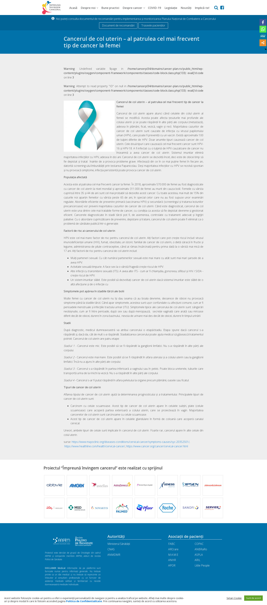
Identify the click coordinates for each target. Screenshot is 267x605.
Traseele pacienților (153, 25)
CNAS (111, 549)
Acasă (73, 8)
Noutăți (186, 8)
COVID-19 (154, 8)
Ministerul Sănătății (118, 544)
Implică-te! (202, 8)
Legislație (170, 8)
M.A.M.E (173, 555)
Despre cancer (132, 8)
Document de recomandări (118, 25)
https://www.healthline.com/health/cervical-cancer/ (94, 446)
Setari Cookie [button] (234, 598)
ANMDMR (113, 555)
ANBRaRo (201, 549)
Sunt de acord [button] (253, 598)
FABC (171, 544)
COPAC (199, 544)
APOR (171, 565)
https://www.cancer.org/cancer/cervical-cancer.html (157, 446)
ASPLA (199, 555)
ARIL (197, 560)
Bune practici (110, 8)
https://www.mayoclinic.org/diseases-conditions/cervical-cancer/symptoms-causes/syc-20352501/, (131, 442)
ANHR (172, 560)
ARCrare (173, 549)
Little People (202, 565)
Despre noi (88, 8)
